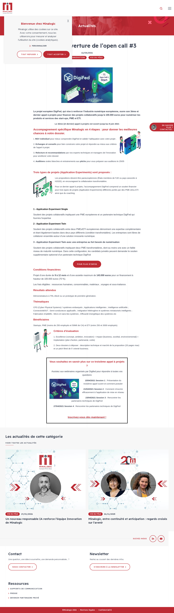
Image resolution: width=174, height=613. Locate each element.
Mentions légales (87, 610)
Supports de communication (26, 589)
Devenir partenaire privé (24, 598)
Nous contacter (22, 567)
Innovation (78, 57)
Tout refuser (29, 54)
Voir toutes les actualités (20, 443)
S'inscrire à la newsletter (110, 567)
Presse (13, 593)
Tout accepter (56, 54)
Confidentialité (105, 610)
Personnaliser (38, 46)
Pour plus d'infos (87, 264)
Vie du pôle (96, 57)
